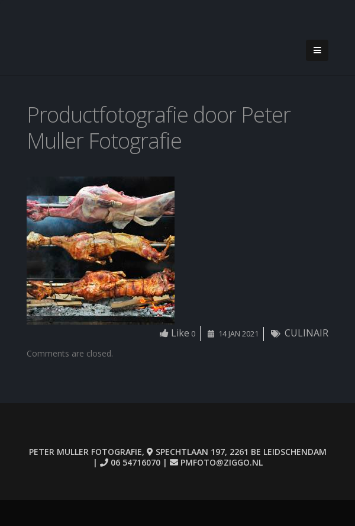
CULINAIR (306, 332)
